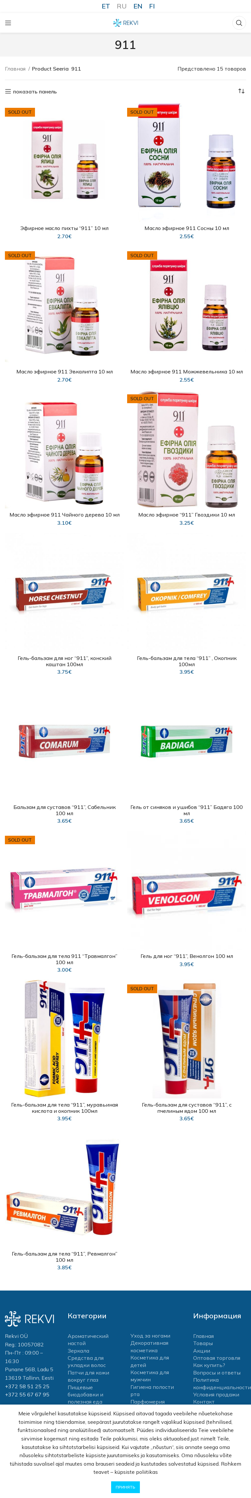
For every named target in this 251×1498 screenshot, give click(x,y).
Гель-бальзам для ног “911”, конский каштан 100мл (64, 660)
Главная (16, 68)
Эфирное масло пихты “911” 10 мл (64, 228)
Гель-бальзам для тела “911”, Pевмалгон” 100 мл (64, 1255)
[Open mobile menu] (8, 22)
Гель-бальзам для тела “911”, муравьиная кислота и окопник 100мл (64, 1107)
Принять (125, 1487)
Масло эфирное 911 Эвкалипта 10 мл (64, 371)
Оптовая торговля (216, 1357)
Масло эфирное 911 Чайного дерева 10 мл (64, 514)
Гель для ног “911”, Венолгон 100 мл (187, 955)
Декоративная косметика (149, 1346)
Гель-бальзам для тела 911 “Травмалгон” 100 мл (64, 958)
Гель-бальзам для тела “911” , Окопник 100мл (187, 660)
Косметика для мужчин (149, 1375)
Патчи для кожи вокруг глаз (88, 1375)
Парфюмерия (147, 1400)
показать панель (35, 91)
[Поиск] (239, 22)
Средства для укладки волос (87, 1360)
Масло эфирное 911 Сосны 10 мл (186, 228)
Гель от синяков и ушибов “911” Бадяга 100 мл (186, 809)
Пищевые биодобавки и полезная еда (85, 1393)
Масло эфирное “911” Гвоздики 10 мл (186, 514)
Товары (203, 1342)
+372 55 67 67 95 (27, 1393)
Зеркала (78, 1349)
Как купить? (209, 1364)
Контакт (204, 1400)
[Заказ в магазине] (241, 91)
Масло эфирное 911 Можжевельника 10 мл (186, 371)
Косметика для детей (149, 1360)
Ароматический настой (88, 1338)
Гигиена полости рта (152, 1389)
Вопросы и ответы (217, 1371)
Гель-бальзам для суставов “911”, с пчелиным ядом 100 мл (187, 1107)
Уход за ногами (150, 1334)
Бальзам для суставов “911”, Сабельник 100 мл (64, 809)
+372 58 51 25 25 (27, 1385)
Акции (201, 1349)
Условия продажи (216, 1393)
